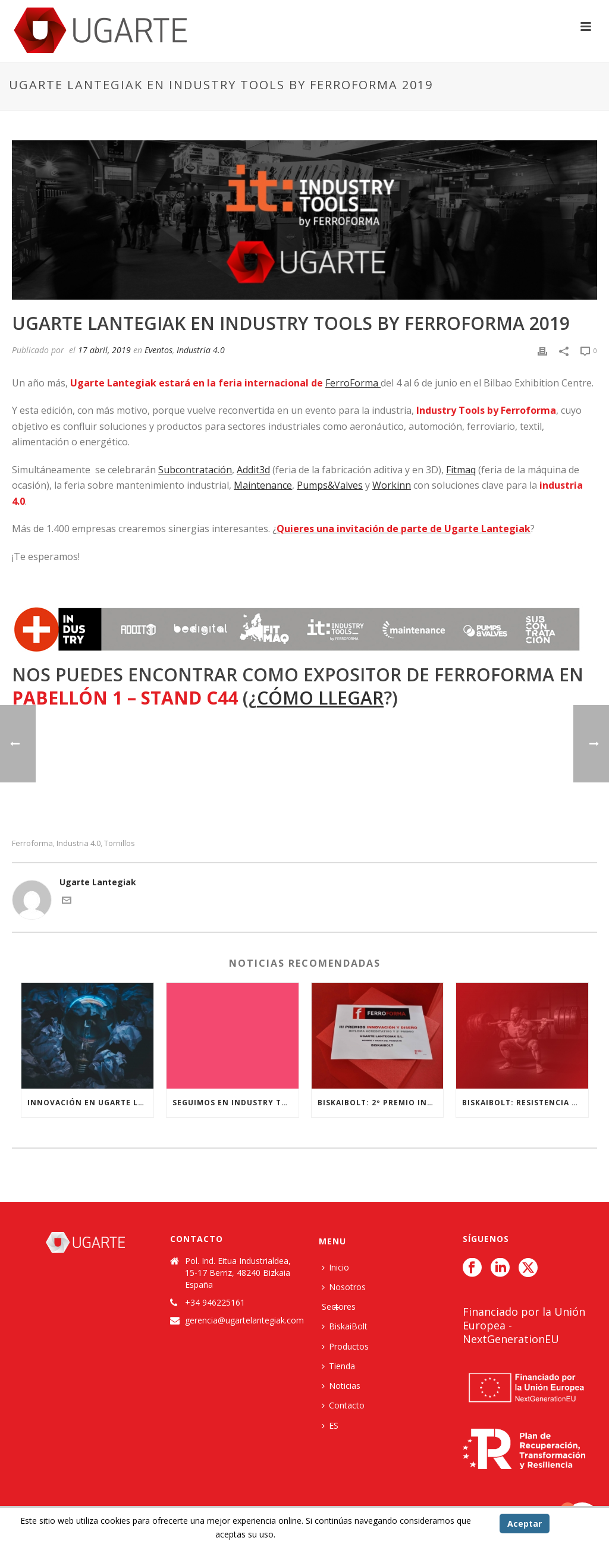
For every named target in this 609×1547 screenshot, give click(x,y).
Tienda (338, 1366)
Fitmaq (461, 469)
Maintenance (263, 485)
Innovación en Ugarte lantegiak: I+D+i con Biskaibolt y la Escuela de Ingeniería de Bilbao (90, 1103)
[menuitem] (333, 1425)
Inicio (335, 1267)
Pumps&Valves (330, 485)
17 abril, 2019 (104, 350)
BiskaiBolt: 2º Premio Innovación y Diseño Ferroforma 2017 (381, 1103)
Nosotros (344, 1287)
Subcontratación (195, 469)
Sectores (339, 1306)
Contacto (343, 1405)
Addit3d (253, 469)
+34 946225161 (215, 1302)
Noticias (341, 1385)
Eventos (158, 350)
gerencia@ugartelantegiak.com (244, 1320)
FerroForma (353, 382)
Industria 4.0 (201, 350)
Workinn (391, 485)
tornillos (119, 843)
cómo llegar (320, 698)
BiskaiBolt (345, 1326)
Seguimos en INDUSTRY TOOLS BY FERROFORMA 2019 (235, 1103)
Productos (345, 1346)
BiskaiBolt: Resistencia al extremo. (525, 1103)
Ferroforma (32, 843)
